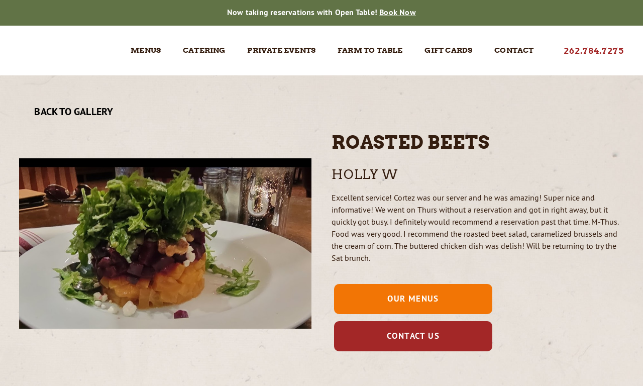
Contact (513, 50)
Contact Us (413, 335)
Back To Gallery (66, 112)
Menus (146, 50)
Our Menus (413, 298)
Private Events (281, 50)
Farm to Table (370, 50)
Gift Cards (448, 50)
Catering (204, 50)
